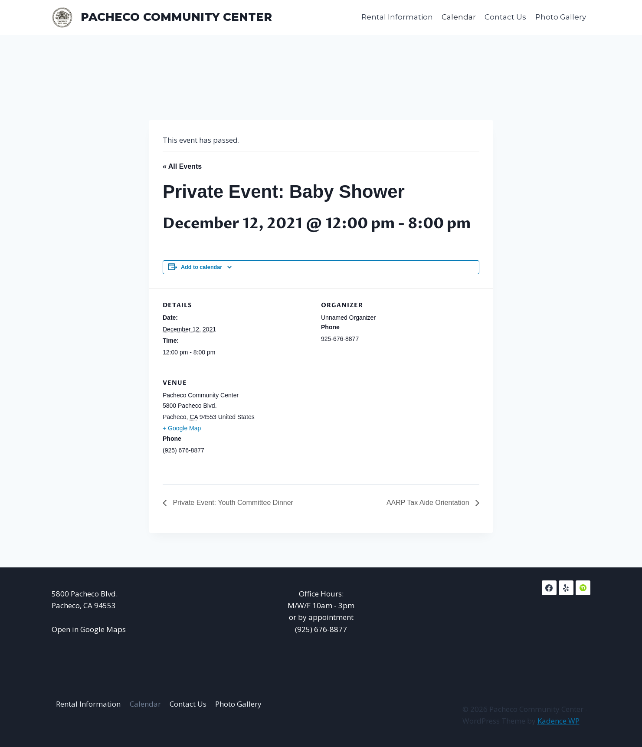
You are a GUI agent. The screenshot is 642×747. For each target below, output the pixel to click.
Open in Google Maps (89, 629)
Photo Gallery (560, 17)
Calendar (459, 17)
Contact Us (505, 17)
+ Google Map (182, 428)
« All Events (182, 166)
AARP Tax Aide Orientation (429, 502)
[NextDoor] (583, 587)
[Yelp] (566, 587)
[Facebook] (549, 587)
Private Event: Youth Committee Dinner (232, 502)
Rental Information (397, 17)
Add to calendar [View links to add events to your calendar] (201, 267)
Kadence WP (558, 721)
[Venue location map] (433, 425)
